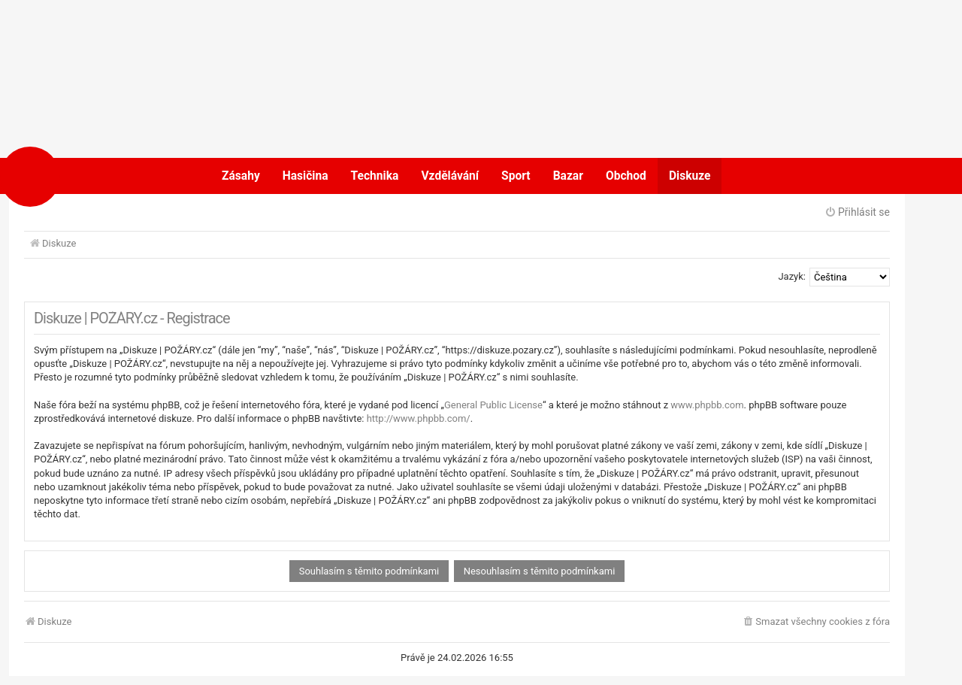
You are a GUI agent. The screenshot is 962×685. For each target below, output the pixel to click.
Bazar (568, 176)
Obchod (626, 176)
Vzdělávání (450, 176)
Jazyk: (792, 276)
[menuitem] (816, 622)
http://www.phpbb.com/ (418, 418)
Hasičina (305, 176)
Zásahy (241, 176)
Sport (516, 176)
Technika (375, 176)
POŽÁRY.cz (78, 176)
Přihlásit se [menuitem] (857, 212)
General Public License (493, 405)
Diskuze (690, 176)
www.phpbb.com (706, 405)
